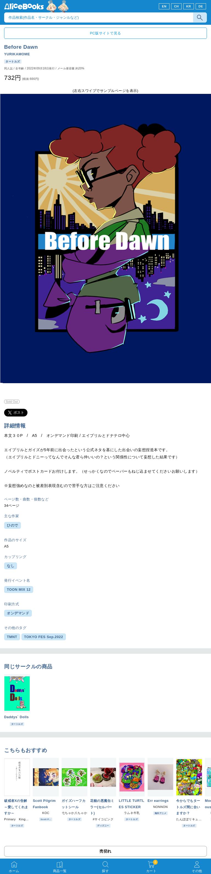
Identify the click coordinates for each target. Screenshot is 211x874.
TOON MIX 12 (18, 589)
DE (201, 6)
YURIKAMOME (17, 54)
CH (176, 6)
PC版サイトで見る (105, 33)
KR (188, 6)
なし (10, 566)
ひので (12, 525)
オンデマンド (18, 613)
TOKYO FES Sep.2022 (43, 637)
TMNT (12, 637)
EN (164, 6)
